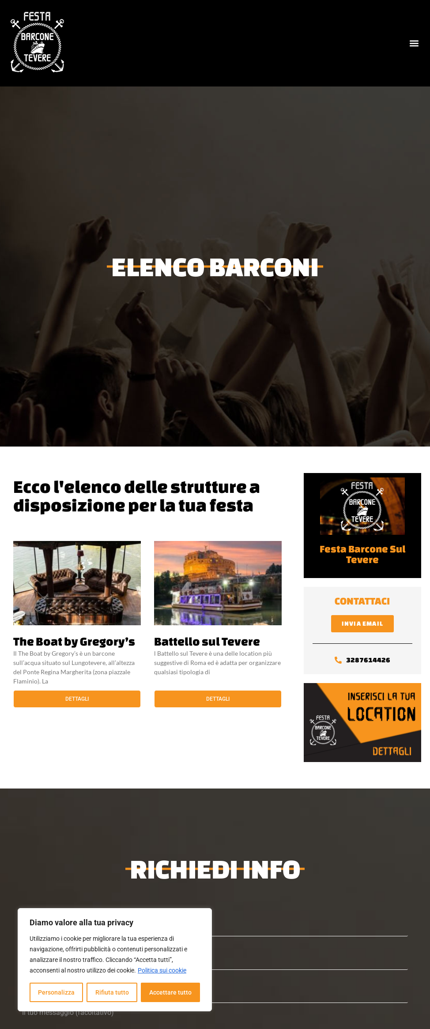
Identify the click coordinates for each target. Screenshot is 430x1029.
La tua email (215, 953)
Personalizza (56, 992)
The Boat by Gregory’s (74, 641)
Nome (215, 919)
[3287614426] (338, 660)
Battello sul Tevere (207, 641)
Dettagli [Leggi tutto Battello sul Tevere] (218, 699)
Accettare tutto (170, 992)
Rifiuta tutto (111, 992)
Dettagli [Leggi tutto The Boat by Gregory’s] (77, 699)
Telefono (215, 986)
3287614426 (368, 660)
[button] (414, 43)
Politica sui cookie (162, 970)
